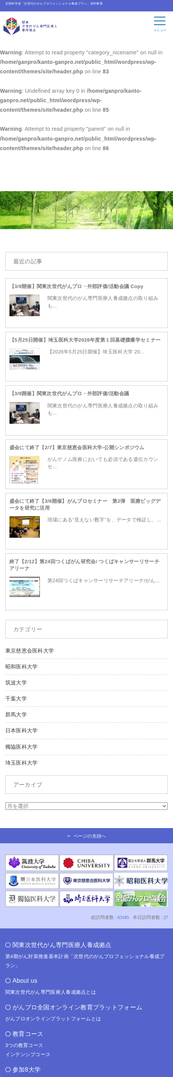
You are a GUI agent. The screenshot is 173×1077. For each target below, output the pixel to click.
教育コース (28, 1034)
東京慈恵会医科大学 (29, 651)
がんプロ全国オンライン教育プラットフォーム (77, 1007)
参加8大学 (27, 1069)
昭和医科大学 (21, 667)
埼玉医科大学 (21, 763)
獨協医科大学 (21, 747)
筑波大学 (16, 682)
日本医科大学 (21, 730)
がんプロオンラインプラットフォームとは (53, 1019)
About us (25, 980)
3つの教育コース (24, 1045)
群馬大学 (16, 714)
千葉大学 (16, 698)
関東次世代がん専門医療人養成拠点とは (50, 992)
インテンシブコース (28, 1054)
